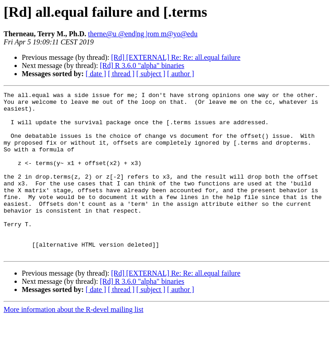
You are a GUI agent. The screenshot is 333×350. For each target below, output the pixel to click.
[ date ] (96, 74)
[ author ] (180, 74)
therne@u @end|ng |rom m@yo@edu (143, 34)
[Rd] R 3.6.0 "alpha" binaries (142, 65)
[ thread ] (121, 74)
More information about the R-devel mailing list (73, 342)
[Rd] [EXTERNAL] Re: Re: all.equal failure (175, 57)
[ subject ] (150, 74)
